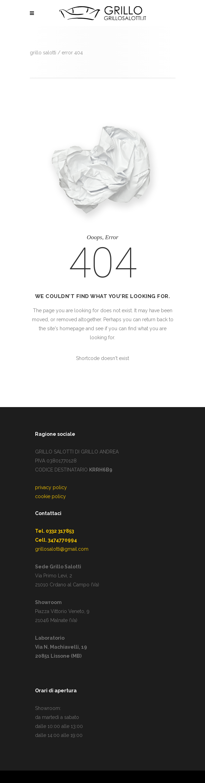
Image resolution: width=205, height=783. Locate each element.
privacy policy (51, 487)
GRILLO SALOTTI (43, 52)
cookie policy (50, 496)
